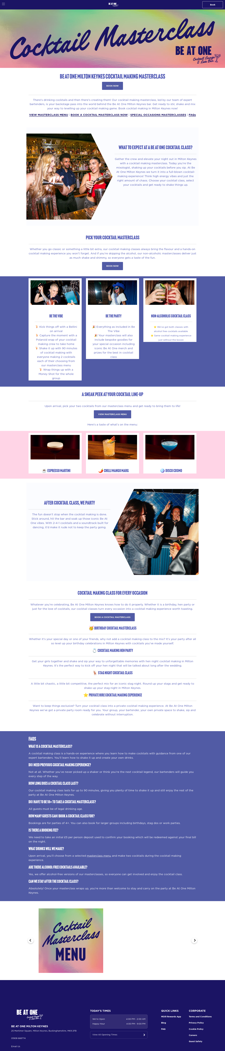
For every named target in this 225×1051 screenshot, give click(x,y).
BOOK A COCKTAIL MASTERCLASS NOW (99, 115)
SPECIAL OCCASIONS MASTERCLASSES (158, 115)
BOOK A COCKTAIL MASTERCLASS (112, 617)
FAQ (163, 1029)
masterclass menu (99, 856)
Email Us (15, 1046)
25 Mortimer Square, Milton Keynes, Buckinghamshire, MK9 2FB (43, 1030)
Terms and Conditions (200, 1017)
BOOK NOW (112, 85)
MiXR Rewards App (171, 1017)
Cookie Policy (196, 1029)
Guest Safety (195, 1041)
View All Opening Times (104, 1034)
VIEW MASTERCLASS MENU (48, 115)
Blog (163, 1023)
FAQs (192, 115)
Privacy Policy (196, 1023)
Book (212, 4)
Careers (193, 1035)
